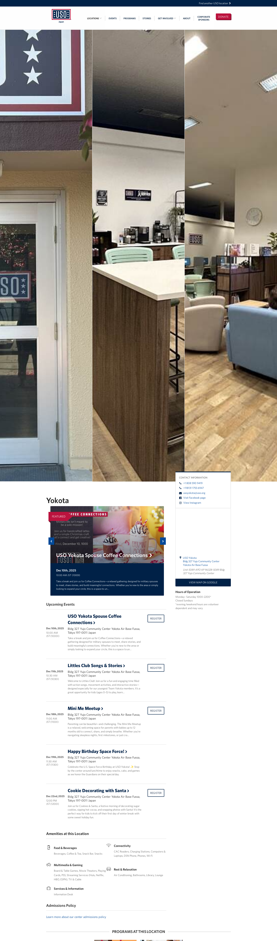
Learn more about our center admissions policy (76, 917)
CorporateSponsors (203, 18)
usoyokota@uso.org (192, 493)
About (186, 18)
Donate (223, 16)
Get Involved (167, 18)
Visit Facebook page (192, 497)
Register (156, 618)
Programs (129, 18)
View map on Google (203, 582)
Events (113, 18)
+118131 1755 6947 (191, 488)
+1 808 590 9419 (191, 483)
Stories (147, 18)
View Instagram (190, 502)
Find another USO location (215, 3)
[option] (107, 551)
